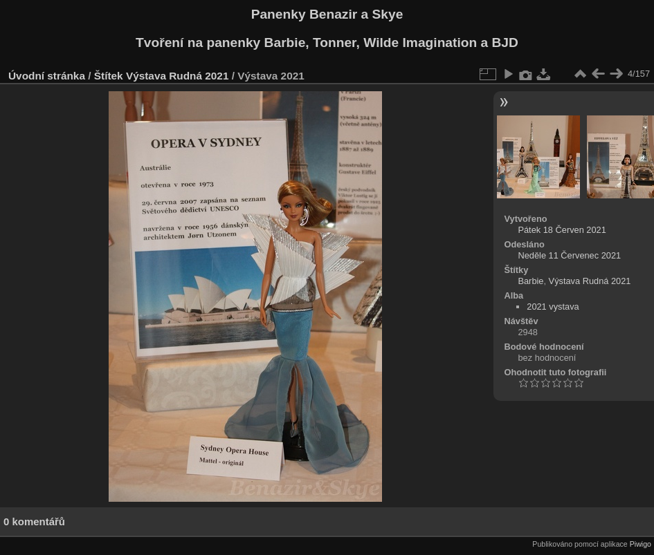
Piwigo (640, 544)
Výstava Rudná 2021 (177, 76)
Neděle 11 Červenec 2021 (569, 255)
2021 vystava (553, 306)
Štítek (108, 76)
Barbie (530, 281)
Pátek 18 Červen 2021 (562, 230)
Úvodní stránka (46, 76)
